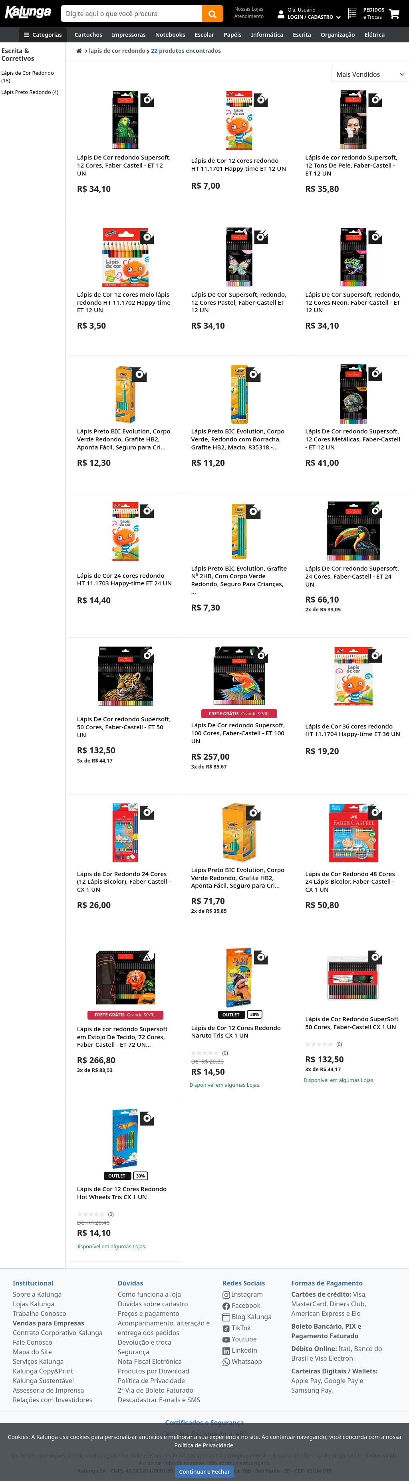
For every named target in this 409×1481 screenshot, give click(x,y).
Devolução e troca (144, 1342)
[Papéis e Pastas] (232, 34)
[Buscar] (212, 13)
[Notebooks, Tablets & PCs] (170, 34)
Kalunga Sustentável (43, 1380)
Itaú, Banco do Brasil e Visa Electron (336, 1353)
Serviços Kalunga (38, 1361)
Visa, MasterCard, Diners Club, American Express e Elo (329, 1304)
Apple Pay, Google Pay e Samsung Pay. (334, 1381)
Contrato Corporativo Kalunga (58, 1332)
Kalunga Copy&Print (43, 1371)
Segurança (133, 1351)
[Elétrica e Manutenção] (375, 34)
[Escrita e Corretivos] (302, 34)
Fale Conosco (32, 1342)
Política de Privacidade (151, 1380)
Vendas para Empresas (48, 1323)
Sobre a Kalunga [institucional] (37, 1294)
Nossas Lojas (249, 9)
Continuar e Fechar (204, 1471)
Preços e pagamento (148, 1313)
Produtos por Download (153, 1371)
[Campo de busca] (131, 13)
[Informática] (267, 34)
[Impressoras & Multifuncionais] (129, 34)
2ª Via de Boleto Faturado (156, 1390)
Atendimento (249, 16)
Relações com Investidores (52, 1399)
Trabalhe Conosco (39, 1313)
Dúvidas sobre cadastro (153, 1303)
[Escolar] (204, 34)
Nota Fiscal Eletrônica (150, 1361)
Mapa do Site (32, 1351)
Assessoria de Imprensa (48, 1390)
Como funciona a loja (149, 1294)
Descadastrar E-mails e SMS (159, 1399)
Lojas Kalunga (34, 1303)
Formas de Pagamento (327, 1283)
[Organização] (338, 34)
